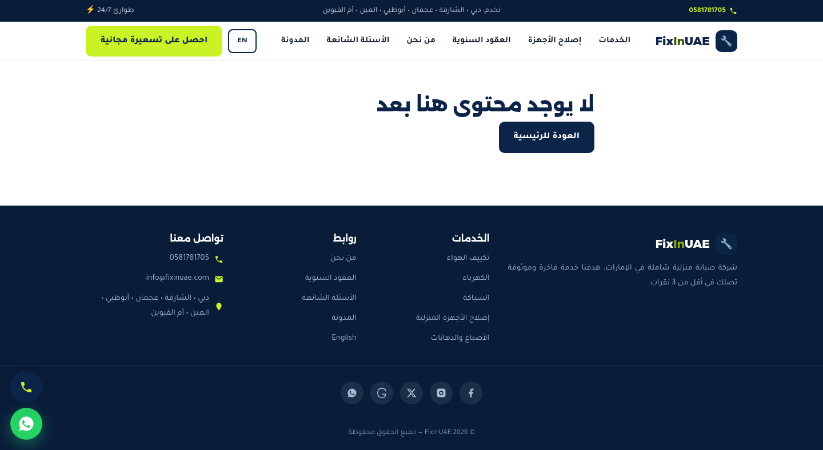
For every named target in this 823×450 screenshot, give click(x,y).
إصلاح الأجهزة (555, 41)
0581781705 (189, 259)
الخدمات (614, 41)
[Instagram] (441, 392)
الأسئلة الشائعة (357, 41)
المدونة (295, 41)
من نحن (421, 41)
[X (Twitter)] (411, 392)
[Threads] (381, 392)
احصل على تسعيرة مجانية (154, 41)
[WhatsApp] (352, 392)
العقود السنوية (482, 41)
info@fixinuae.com (177, 279)
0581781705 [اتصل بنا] (713, 11)
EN (242, 41)
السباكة (477, 299)
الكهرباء (475, 279)
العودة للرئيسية (547, 137)
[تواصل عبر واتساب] (26, 424)
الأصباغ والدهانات (460, 339)
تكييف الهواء (468, 259)
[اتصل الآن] (26, 387)
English (344, 339)
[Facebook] (471, 392)
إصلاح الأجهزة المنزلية (453, 319)
